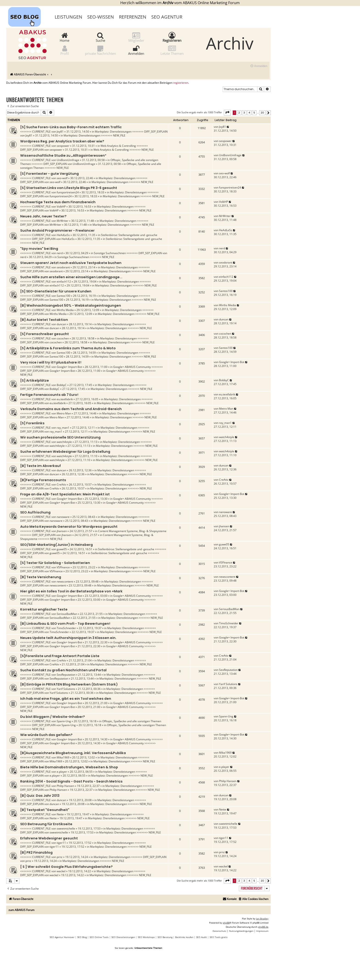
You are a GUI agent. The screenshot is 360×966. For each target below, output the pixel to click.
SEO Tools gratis (219, 937)
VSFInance (63, 567)
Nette (60, 814)
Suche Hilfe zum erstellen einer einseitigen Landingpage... (71, 277)
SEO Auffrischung (35, 512)
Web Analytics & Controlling (118, 146)
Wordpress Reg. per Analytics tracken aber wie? (62, 141)
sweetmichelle (66, 828)
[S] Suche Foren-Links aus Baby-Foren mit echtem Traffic (71, 127)
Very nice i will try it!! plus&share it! (50, 362)
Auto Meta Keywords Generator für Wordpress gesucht (69, 526)
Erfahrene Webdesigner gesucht (49, 838)
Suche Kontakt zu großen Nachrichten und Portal (63, 670)
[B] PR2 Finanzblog (36, 852)
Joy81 (60, 131)
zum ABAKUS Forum (21, 910)
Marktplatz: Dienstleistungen (113, 131)
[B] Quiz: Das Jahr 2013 (39, 795)
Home (64, 37)
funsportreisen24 (68, 192)
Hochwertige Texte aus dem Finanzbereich (58, 202)
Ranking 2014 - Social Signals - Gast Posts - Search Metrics (71, 781)
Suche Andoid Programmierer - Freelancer (57, 230)
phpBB (226, 922)
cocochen (63, 338)
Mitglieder (136, 37)
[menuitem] (258, 66)
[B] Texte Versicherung (40, 577)
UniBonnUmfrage (68, 160)
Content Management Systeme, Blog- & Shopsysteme (132, 531)
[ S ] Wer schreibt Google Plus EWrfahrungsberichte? (66, 866)
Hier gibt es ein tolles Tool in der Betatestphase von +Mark (71, 591)
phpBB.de (263, 926)
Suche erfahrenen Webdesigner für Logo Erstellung (65, 451)
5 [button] (254, 112)
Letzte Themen (172, 50)
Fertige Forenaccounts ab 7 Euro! (49, 394)
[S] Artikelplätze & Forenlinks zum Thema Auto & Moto (68, 348)
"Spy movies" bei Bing (39, 248)
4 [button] (249, 112)
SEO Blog (82, 937)
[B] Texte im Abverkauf (40, 466)
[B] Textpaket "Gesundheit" (44, 810)
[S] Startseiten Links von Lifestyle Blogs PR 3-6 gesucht (68, 188)
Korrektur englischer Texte (44, 609)
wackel (61, 871)
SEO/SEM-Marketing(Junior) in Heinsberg (56, 544)
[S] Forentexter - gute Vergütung (49, 173)
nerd (60, 253)
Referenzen (132, 17)
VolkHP (61, 206)
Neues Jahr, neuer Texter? (43, 216)
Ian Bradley (262, 918)
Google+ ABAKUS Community (132, 367)
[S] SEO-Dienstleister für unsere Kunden (55, 291)
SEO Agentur (166, 17)
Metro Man (64, 413)
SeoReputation (66, 675)
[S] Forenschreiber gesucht (44, 334)
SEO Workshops (146, 937)
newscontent (65, 581)
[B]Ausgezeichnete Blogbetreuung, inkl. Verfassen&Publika (73, 753)
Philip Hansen (65, 786)
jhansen (62, 531)
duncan (61, 324)
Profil (64, 50)
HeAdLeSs (63, 235)
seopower (63, 146)
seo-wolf (62, 178)
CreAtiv (61, 484)
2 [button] (239, 112)
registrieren (180, 83)
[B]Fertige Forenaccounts (43, 480)
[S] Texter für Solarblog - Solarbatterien (55, 563)
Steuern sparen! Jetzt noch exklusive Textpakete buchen (70, 263)
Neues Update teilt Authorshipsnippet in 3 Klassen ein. (68, 638)
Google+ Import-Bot (69, 367)
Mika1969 (63, 757)
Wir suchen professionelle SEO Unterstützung (60, 437)
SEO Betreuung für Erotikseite (46, 824)
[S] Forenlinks (32, 423)
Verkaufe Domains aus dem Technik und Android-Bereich (71, 409)
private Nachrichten (100, 50)
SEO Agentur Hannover (62, 937)
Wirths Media (65, 310)
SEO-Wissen (100, 17)
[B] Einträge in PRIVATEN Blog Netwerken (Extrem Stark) (69, 684)
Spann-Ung (64, 721)
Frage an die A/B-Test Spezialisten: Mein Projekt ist (65, 494)
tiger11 (61, 843)
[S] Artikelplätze (34, 380)
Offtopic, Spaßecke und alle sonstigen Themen (131, 721)
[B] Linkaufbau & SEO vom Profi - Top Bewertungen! (65, 623)
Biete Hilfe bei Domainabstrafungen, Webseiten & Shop (69, 767)
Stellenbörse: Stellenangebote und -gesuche (129, 235)
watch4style (64, 442)
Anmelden (136, 50)
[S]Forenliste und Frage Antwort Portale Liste (59, 656)
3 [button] (244, 112)
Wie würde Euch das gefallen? (46, 735)
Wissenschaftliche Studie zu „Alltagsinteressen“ (63, 155)
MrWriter (62, 221)
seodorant (63, 267)
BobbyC (62, 385)
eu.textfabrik (65, 399)
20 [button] (262, 112)
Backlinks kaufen (184, 937)
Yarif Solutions (66, 689)
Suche (100, 37)
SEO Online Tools (99, 937)
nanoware (63, 517)
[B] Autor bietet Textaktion (44, 319)
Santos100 (63, 296)
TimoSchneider (66, 628)
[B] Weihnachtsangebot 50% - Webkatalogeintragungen (70, 305)
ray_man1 (63, 428)
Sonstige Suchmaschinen (110, 253)
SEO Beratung (165, 937)
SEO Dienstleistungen (123, 937)
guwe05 (62, 549)
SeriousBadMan (67, 614)
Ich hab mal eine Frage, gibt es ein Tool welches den (65, 698)
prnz (59, 857)
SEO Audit (201, 937)
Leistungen (68, 17)
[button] (227, 112)
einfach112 (64, 281)
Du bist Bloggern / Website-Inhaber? (52, 716)
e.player (62, 772)
